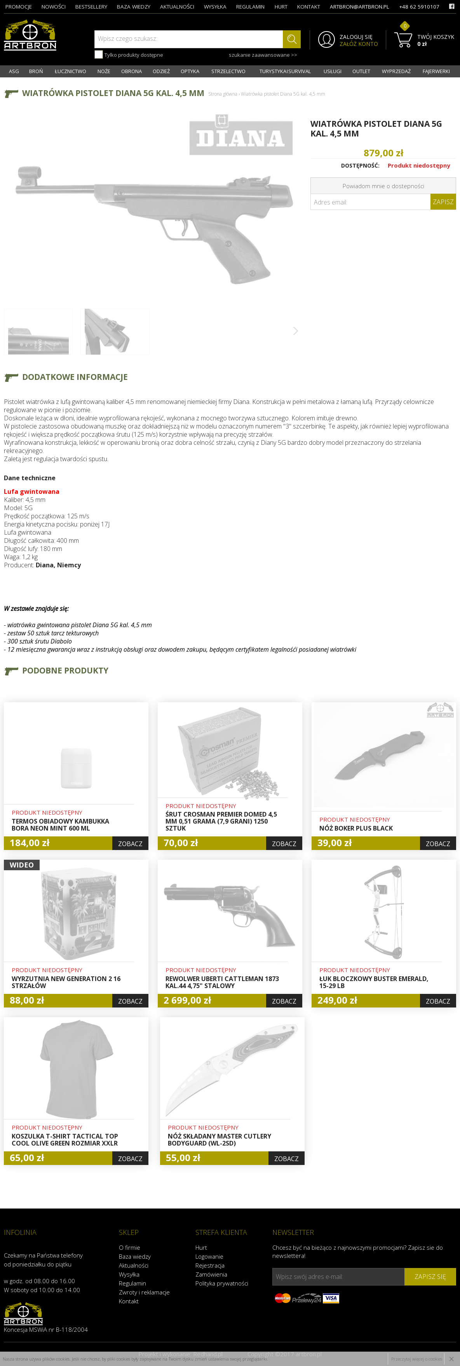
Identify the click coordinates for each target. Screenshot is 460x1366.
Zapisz (443, 202)
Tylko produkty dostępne (128, 54)
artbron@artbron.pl (359, 6)
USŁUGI (333, 71)
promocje (18, 6)
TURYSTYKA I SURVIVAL (285, 71)
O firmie (129, 1247)
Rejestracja (210, 1265)
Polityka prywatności (221, 1283)
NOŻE (104, 71)
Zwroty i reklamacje (144, 1292)
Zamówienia (211, 1274)
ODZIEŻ (161, 71)
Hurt (201, 1247)
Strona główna (222, 94)
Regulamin (132, 1283)
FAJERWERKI (436, 71)
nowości (54, 6)
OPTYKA (190, 71)
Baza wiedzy (135, 1256)
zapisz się (430, 1276)
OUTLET (361, 71)
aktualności (177, 6)
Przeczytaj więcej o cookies (416, 1359)
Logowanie (209, 1256)
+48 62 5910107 (419, 6)
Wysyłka (129, 1274)
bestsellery (91, 6)
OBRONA (131, 71)
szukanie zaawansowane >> (263, 54)
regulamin (250, 6)
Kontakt (129, 1301)
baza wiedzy (133, 6)
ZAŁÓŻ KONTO (359, 43)
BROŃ (36, 71)
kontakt (308, 6)
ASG (14, 71)
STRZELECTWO (228, 71)
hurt (281, 6)
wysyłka (215, 6)
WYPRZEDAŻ (396, 71)
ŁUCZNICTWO (70, 71)
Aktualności (133, 1265)
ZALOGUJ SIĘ (356, 36)
